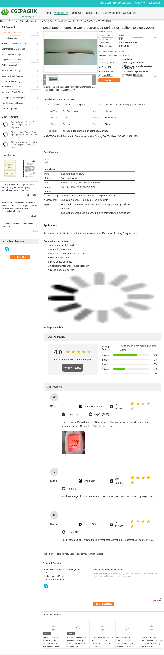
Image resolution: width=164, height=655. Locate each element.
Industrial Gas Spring (11, 87)
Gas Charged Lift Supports (13, 103)
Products (59, 13)
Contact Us (129, 13)
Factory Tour (92, 13)
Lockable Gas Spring (11, 38)
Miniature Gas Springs (11, 54)
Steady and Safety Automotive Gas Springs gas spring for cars (24, 145)
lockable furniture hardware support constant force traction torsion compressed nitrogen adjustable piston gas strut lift (52, 645)
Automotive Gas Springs (30, 21)
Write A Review (72, 368)
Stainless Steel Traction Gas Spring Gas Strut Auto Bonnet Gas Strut (24, 135)
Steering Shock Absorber (13, 76)
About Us (76, 13)
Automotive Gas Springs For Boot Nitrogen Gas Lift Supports (23, 125)
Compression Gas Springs (13, 49)
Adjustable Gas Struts (11, 60)
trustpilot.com (74, 414)
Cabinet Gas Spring (10, 65)
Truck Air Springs (9, 108)
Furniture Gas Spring (11, 81)
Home (47, 13)
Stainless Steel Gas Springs (14, 43)
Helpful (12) (73, 532)
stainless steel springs (58, 554)
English (158, 2)
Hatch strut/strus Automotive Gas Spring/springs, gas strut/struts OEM (124, 642)
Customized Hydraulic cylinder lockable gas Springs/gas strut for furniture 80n (76, 642)
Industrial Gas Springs (11, 70)
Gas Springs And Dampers (13, 97)
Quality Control (111, 13)
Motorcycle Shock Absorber (14, 92)
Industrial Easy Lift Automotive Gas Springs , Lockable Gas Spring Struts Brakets (151, 642)
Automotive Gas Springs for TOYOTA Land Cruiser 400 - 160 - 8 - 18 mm (102, 642)
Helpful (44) (73, 488)
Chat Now (140, 2)
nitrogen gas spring (78, 554)
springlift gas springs (96, 554)
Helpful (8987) (101, 414)
